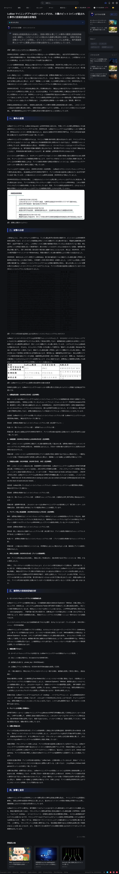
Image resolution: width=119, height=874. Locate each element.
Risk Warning (58, 872)
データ (51, 7)
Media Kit (23, 872)
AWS (39, 872)
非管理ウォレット (107, 47)
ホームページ (8, 7)
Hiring (66, 872)
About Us (15, 872)
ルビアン (94, 43)
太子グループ (95, 47)
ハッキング (102, 43)
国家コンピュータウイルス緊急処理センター (26, 50)
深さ (28, 7)
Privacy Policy (47, 872)
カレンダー (39, 7)
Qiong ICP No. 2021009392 (93, 872)
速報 (19, 7)
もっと (114, 55)
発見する (63, 7)
